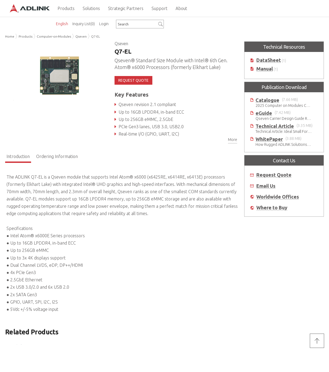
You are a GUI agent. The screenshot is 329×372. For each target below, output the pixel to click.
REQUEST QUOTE (133, 80)
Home (9, 36)
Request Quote (273, 174)
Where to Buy (271, 207)
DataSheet (268, 60)
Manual (264, 68)
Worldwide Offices (277, 196)
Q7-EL (95, 36)
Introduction (18, 156)
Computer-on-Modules (54, 36)
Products (25, 36)
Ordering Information (57, 156)
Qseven (81, 36)
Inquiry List (83, 24)
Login (104, 24)
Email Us (266, 186)
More (232, 139)
